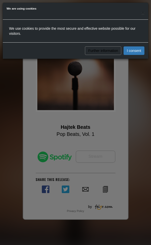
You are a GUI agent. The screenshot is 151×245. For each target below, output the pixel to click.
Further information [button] (103, 51)
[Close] (142, 13)
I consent (134, 51)
